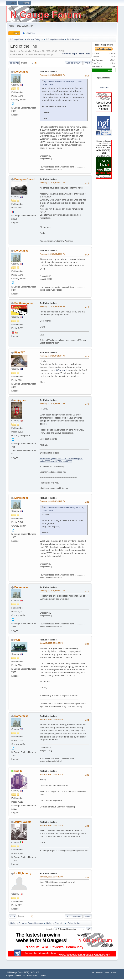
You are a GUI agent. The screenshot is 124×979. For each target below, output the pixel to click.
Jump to (49, 929)
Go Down (14, 63)
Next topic (84, 53)
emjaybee (20, 400)
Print (87, 63)
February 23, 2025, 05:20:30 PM (52, 254)
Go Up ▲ (114, 972)
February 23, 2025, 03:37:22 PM (52, 183)
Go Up (12, 916)
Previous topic (69, 53)
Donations (103, 87)
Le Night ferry (22, 873)
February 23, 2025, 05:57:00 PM (52, 306)
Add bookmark (74, 63)
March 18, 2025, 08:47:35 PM (51, 825)
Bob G (18, 771)
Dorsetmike (21, 71)
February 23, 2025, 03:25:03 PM (52, 75)
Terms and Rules (102, 972)
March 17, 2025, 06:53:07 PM (51, 643)
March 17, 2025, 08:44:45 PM (51, 719)
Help (92, 972)
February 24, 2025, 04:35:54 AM (52, 356)
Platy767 (19, 352)
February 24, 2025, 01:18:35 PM (52, 501)
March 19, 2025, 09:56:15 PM (51, 877)
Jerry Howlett (22, 822)
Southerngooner (24, 303)
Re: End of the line (48, 72)
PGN (17, 639)
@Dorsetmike (62, 370)
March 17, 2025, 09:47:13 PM (51, 774)
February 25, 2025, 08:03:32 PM (52, 591)
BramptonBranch (25, 179)
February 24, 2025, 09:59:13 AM (52, 403)
